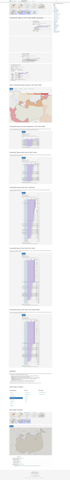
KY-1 (20, 459)
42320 (23, 465)
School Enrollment (41, 394)
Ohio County (21, 458)
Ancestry (11, 403)
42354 (29, 465)
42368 (35, 465)
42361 (31, 465)
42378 (39, 465)
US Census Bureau (36, 475)
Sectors (26, 401)
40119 (21, 465)
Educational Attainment (42, 392)
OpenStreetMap (35, 476)
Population (11, 392)
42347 (23, 464)
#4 (51, 90)
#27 (38, 255)
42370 (37, 465)
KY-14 (21, 462)
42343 (21, 464)
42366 (33, 465)
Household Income (27, 392)
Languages (11, 405)
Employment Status (27, 394)
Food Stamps (26, 396)
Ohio (20, 456)
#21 (38, 194)
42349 (27, 465)
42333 (25, 465)
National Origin (12, 401)
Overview (11, 426)
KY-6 (20, 461)
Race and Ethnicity (12, 396)
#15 (38, 159)
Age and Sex (12, 394)
